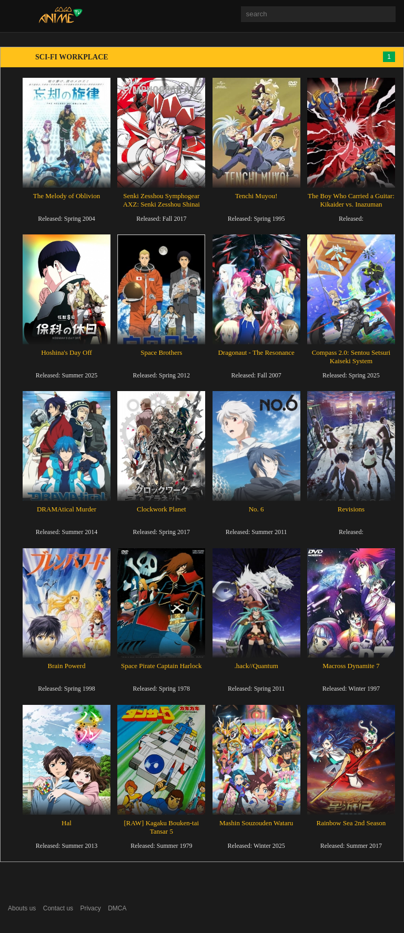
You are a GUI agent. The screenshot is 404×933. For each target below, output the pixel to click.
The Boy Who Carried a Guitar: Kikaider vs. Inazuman (351, 200)
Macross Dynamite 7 (350, 666)
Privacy (90, 908)
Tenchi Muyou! (256, 196)
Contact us (58, 908)
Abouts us (22, 908)
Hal (67, 823)
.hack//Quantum (256, 666)
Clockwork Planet (161, 509)
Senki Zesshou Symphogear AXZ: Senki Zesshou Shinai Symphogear (161, 204)
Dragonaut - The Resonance (256, 352)
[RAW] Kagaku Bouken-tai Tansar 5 (161, 827)
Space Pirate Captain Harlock (161, 666)
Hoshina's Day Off (66, 352)
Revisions (351, 509)
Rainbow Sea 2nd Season (351, 823)
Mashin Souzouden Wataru (256, 823)
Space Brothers (161, 352)
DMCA (117, 908)
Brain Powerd (67, 666)
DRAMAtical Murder (66, 509)
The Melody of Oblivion (66, 196)
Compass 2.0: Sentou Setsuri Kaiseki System (351, 356)
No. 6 (256, 509)
